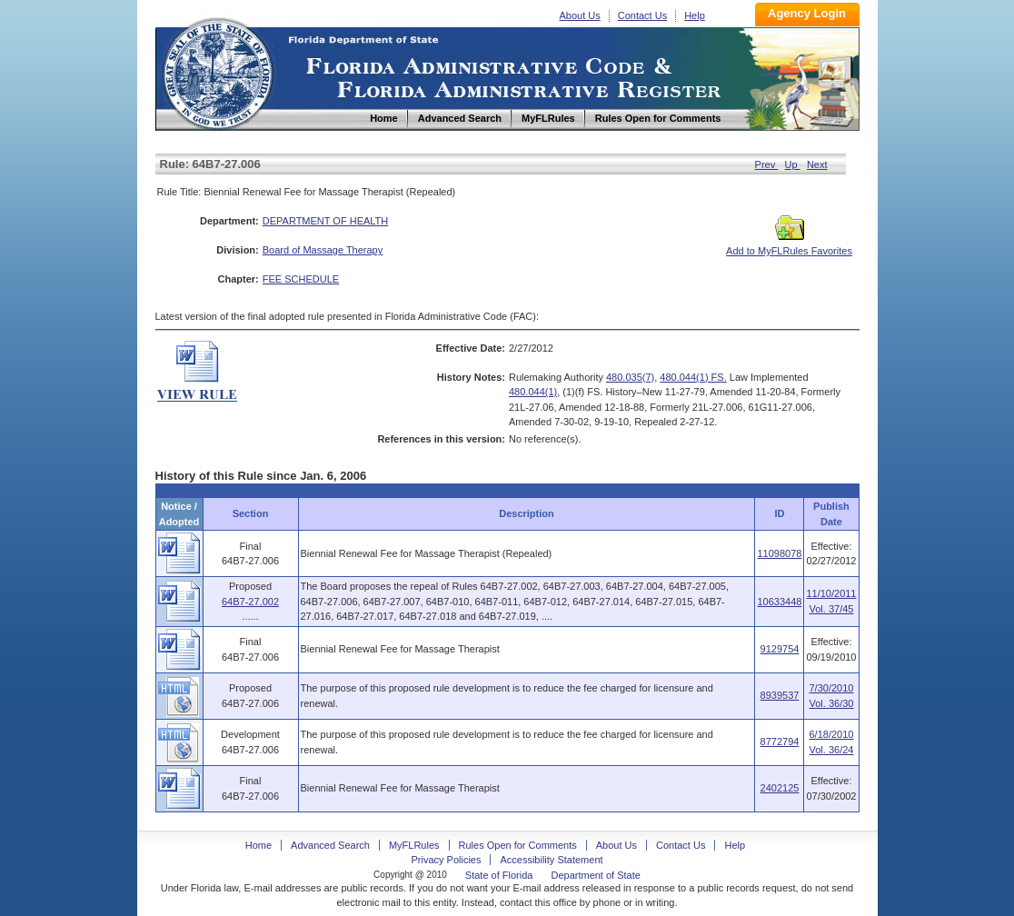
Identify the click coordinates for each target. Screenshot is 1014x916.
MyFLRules (414, 845)
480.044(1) (533, 391)
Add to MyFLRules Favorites (789, 245)
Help (694, 15)
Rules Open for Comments (518, 845)
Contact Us (642, 15)
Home (217, 71)
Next (817, 164)
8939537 (780, 695)
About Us (580, 15)
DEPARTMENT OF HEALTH (326, 220)
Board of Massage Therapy (323, 249)
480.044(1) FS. (693, 377)
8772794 (780, 741)
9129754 (780, 648)
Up (792, 164)
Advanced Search (330, 845)
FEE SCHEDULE (301, 279)
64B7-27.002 (250, 601)
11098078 (779, 553)
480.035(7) (630, 377)
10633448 (779, 601)
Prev (767, 164)
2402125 (780, 787)
